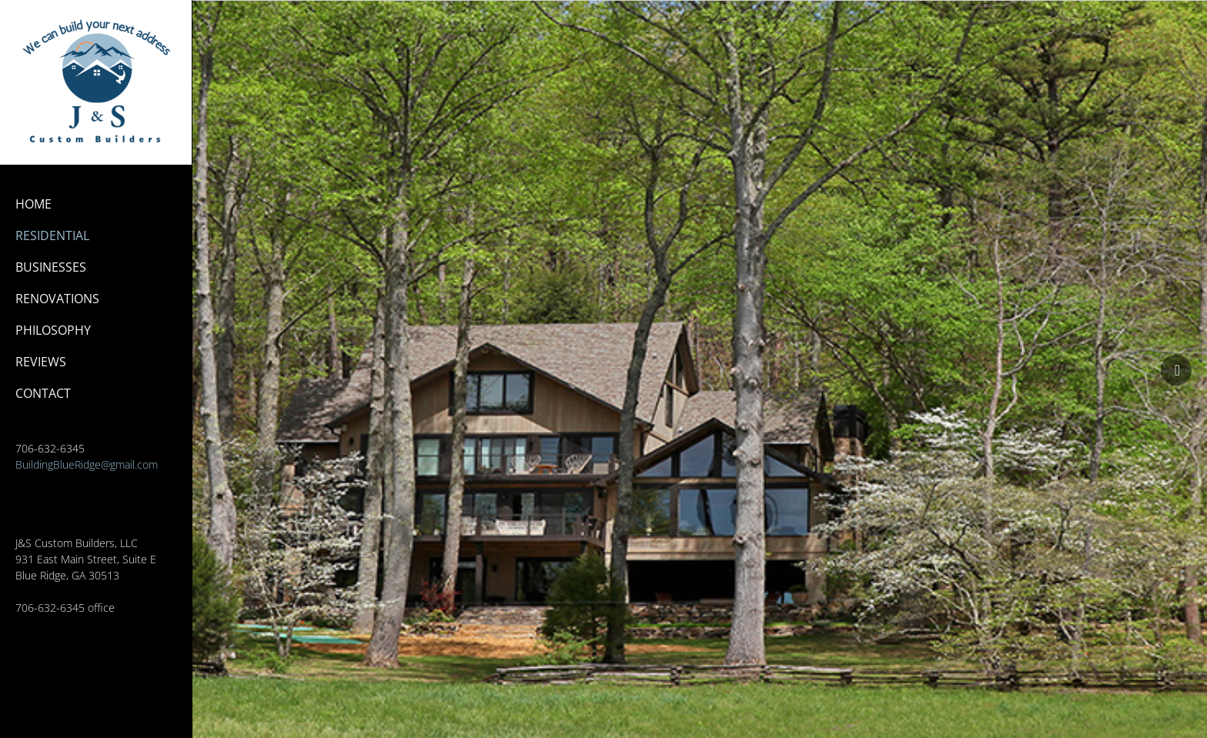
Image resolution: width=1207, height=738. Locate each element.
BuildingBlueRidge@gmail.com (86, 464)
